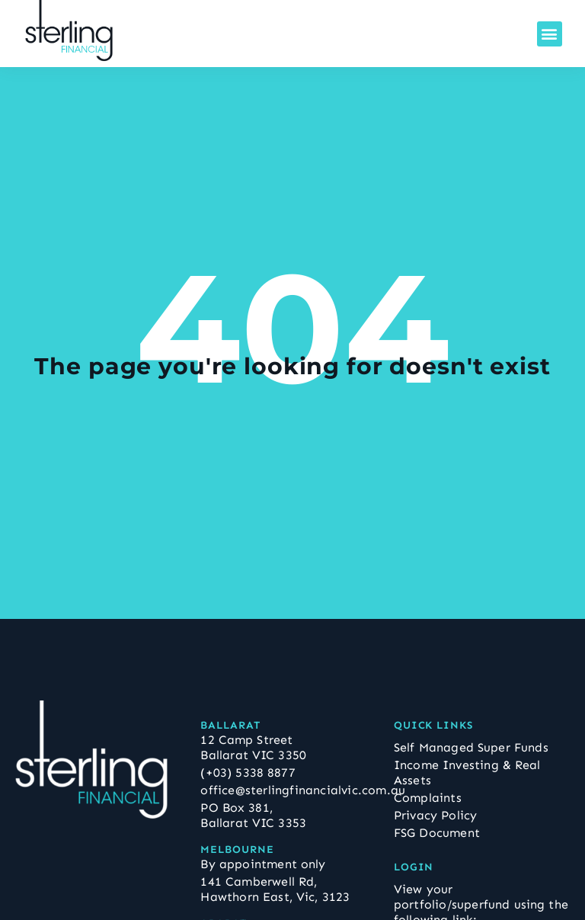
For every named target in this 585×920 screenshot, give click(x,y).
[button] (549, 33)
